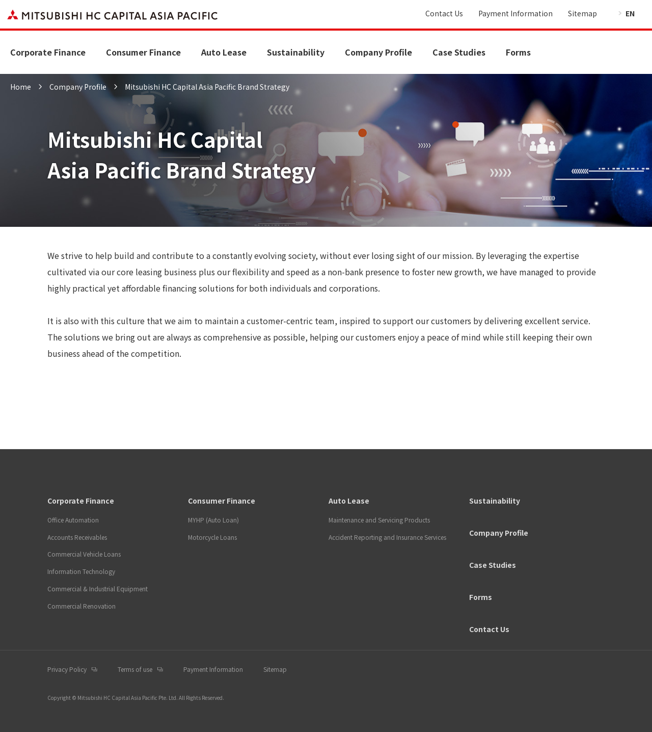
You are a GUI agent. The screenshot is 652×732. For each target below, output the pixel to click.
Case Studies (458, 52)
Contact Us (444, 13)
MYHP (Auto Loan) (213, 519)
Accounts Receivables (77, 537)
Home (20, 87)
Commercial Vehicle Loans (84, 554)
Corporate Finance (48, 52)
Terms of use (135, 669)
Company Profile (378, 52)
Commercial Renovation (81, 606)
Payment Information (515, 13)
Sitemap (582, 13)
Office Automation (73, 519)
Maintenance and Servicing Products (379, 519)
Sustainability (295, 52)
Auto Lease (224, 52)
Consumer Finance (143, 52)
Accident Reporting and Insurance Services (387, 537)
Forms (518, 52)
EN (630, 13)
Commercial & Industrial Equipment (97, 588)
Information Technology (81, 571)
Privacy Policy (67, 669)
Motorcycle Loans (212, 537)
